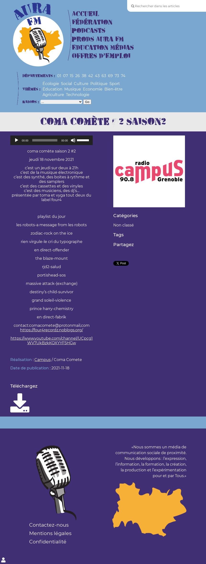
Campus (42, 359)
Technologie (77, 94)
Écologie (51, 83)
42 (90, 75)
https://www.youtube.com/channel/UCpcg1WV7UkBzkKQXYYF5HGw (52, 340)
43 (97, 75)
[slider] (45, 140)
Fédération (92, 22)
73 (117, 75)
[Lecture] (16, 140)
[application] (51, 140)
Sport (114, 83)
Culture (81, 83)
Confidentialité (47, 542)
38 (84, 75)
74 (123, 75)
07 (65, 75)
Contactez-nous (49, 525)
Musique (72, 89)
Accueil (85, 14)
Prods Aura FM (98, 39)
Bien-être (113, 89)
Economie (93, 89)
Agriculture (53, 94)
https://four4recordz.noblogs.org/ (51, 330)
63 (104, 75)
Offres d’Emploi (101, 56)
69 (110, 75)
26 (77, 75)
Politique (99, 83)
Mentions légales (50, 533)
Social (66, 83)
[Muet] (73, 140)
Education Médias (103, 48)
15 (71, 75)
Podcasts (88, 31)
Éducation (52, 89)
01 (59, 75)
